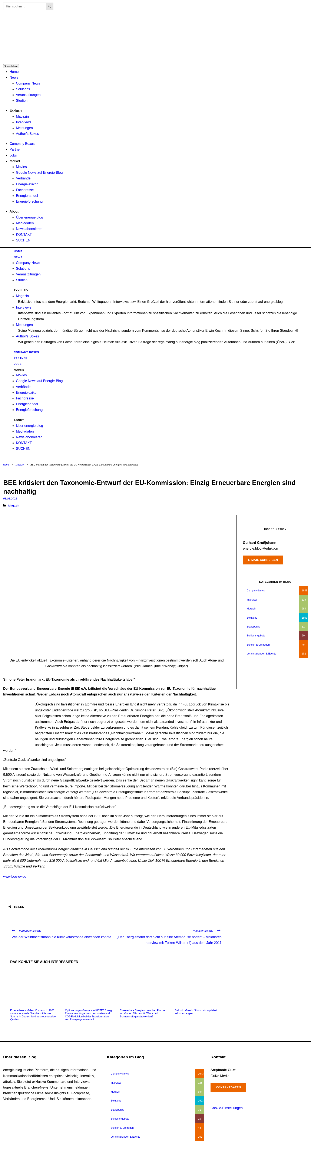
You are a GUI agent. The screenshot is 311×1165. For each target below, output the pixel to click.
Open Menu (11, 66)
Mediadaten (25, 223)
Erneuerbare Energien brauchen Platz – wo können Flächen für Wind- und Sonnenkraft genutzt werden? (142, 1013)
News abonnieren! (29, 229)
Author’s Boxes (27, 133)
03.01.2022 (10, 498)
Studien (21, 100)
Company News (28, 83)
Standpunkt (253, 626)
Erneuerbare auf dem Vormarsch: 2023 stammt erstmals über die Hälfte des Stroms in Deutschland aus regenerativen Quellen (33, 1015)
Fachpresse (25, 190)
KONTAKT (24, 234)
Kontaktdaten (228, 1087)
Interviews (23, 122)
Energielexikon (27, 184)
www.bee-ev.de (14, 876)
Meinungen (24, 128)
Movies (21, 167)
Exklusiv (16, 110)
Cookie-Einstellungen (227, 1108)
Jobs (13, 155)
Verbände (23, 178)
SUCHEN (23, 240)
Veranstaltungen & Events (261, 653)
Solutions (23, 89)
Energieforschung (29, 201)
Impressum (285, 1159)
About (14, 211)
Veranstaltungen (28, 95)
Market (15, 161)
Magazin (22, 116)
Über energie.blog (29, 217)
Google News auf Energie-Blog (39, 172)
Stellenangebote (256, 635)
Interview (252, 599)
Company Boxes (22, 143)
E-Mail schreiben (263, 559)
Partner (15, 149)
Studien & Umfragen (258, 644)
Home (14, 71)
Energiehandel (27, 195)
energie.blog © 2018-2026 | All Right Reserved (29, 1159)
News (14, 77)
